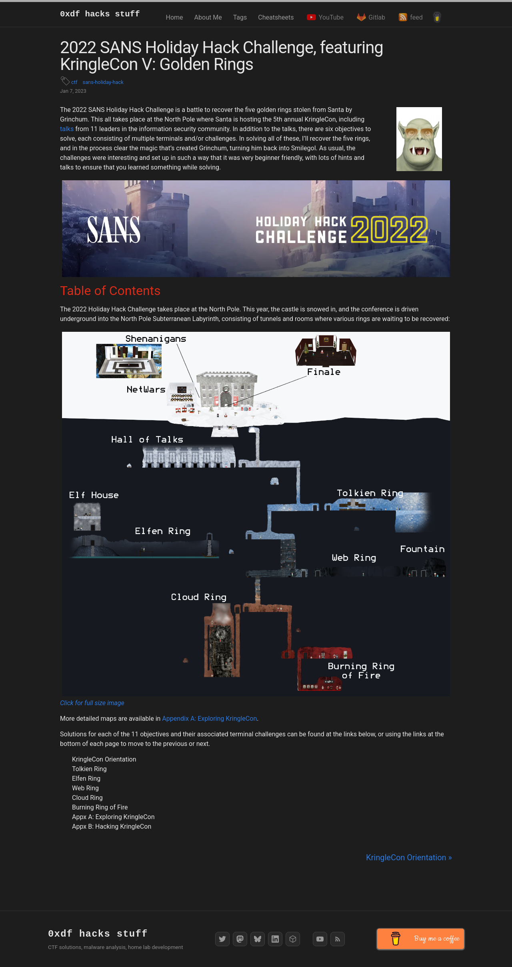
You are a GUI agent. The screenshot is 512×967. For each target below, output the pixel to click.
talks (67, 129)
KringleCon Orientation (104, 759)
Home (174, 17)
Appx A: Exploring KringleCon (113, 817)
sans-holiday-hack (103, 82)
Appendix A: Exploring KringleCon (209, 718)
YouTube (324, 17)
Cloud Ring (87, 798)
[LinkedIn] (275, 939)
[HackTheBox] (293, 939)
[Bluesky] (257, 939)
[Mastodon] (240, 939)
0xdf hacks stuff (100, 14)
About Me (208, 17)
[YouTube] (320, 939)
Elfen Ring (86, 778)
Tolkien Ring (89, 769)
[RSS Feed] (337, 939)
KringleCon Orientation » (409, 857)
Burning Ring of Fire (100, 807)
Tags (240, 17)
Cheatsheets (276, 17)
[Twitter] (222, 939)
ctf (74, 82)
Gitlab (370, 17)
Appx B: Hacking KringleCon (111, 826)
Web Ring (85, 788)
